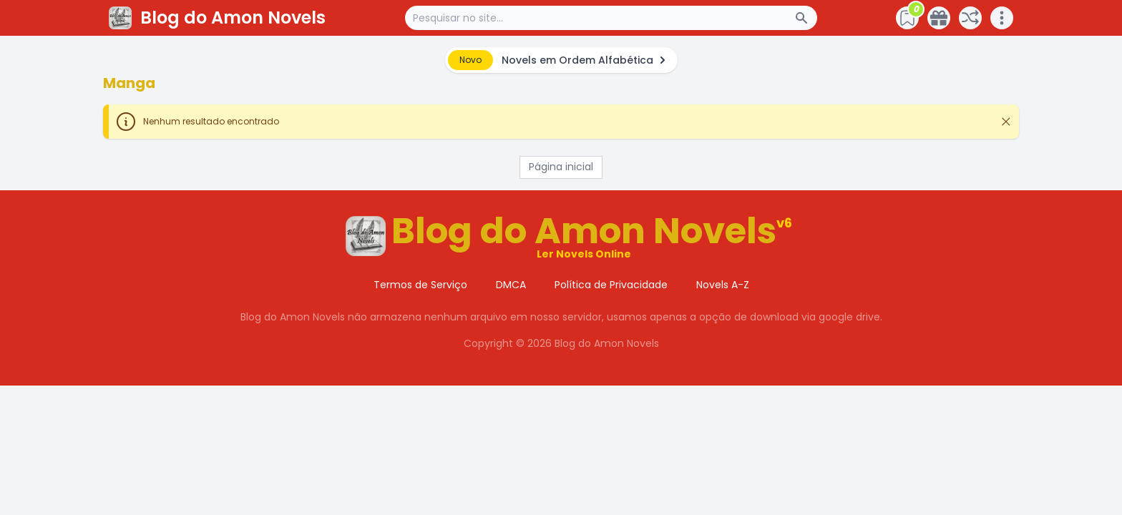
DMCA (511, 285)
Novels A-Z (722, 285)
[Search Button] (805, 18)
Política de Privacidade (611, 285)
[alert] (561, 60)
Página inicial (561, 167)
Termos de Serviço (420, 285)
